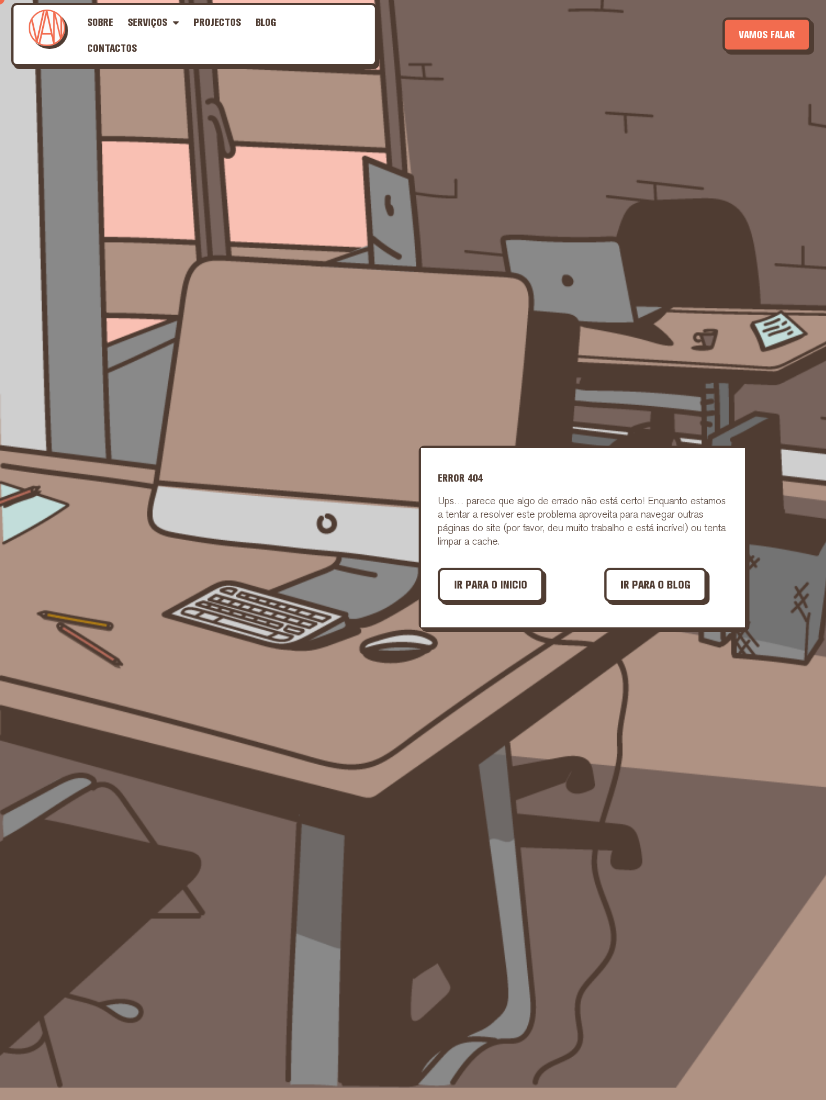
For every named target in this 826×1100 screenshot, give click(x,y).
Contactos (112, 48)
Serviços (153, 22)
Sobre (100, 22)
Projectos (217, 22)
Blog (265, 22)
